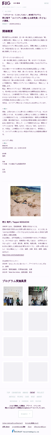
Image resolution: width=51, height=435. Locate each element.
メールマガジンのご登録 (18, 426)
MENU (46, 3)
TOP (8, 392)
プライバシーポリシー (40, 426)
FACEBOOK (25, 401)
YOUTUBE (38, 401)
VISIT (33, 396)
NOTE (32, 401)
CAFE (27, 396)
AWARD (25, 392)
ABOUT (39, 396)
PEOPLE (20, 396)
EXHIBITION (16, 392)
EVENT (32, 392)
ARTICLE (12, 396)
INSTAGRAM (13, 401)
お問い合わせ (5, 426)
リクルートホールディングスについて (12, 423)
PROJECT (40, 392)
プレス (29, 426)
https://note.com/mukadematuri (13, 255)
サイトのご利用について (31, 423)
